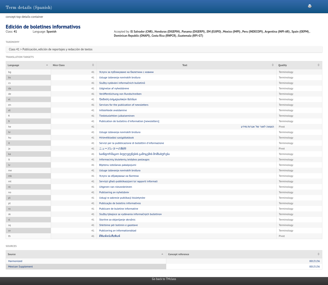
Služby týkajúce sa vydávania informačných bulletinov (130, 214)
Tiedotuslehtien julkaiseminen (116, 115)
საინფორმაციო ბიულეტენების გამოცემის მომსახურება (134, 154)
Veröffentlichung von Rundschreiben (120, 93)
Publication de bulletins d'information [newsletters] (129, 121)
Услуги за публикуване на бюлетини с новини (126, 72)
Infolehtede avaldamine (113, 110)
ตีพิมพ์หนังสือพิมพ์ (109, 236)
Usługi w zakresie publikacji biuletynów (122, 197)
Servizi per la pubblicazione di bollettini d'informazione (131, 143)
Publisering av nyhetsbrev (114, 192)
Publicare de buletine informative (118, 208)
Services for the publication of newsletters (123, 104)
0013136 (314, 261)
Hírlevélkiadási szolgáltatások (116, 137)
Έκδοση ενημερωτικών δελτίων (118, 99)
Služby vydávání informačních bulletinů (122, 83)
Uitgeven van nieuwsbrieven (115, 186)
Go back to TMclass (164, 279)
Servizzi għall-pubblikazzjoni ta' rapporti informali (128, 181)
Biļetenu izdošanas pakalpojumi (117, 165)
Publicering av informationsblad (117, 230)
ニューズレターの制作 (112, 148)
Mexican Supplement (20, 266)
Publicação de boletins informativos (120, 203)
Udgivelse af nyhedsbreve (114, 88)
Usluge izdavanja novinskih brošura (119, 77)
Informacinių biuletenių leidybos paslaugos (124, 159)
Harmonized (15, 261)
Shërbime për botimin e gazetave (118, 225)
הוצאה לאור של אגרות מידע (257, 126)
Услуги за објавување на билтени (119, 175)
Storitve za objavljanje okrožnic (117, 219)
